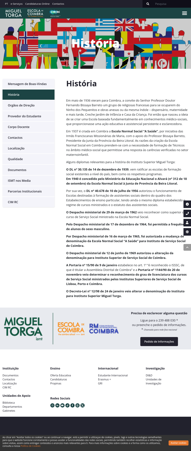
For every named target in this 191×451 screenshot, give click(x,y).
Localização (16, 148)
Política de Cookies (30, 445)
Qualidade (15, 159)
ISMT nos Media (19, 181)
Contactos (58, 3)
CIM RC (13, 202)
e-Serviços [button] (17, 3)
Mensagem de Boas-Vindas (27, 84)
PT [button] (6, 3)
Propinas (55, 383)
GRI (100, 383)
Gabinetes (9, 411)
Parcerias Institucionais (25, 191)
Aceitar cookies (178, 442)
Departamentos (12, 406)
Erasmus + (104, 379)
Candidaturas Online (37, 3)
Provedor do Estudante (24, 116)
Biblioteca (9, 402)
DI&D (149, 375)
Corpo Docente (18, 127)
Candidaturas (58, 379)
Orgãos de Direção (21, 105)
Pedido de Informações (159, 341)
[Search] (172, 4)
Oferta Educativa (60, 375)
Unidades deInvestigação (154, 381)
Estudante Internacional (113, 375)
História (13, 95)
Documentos (17, 170)
